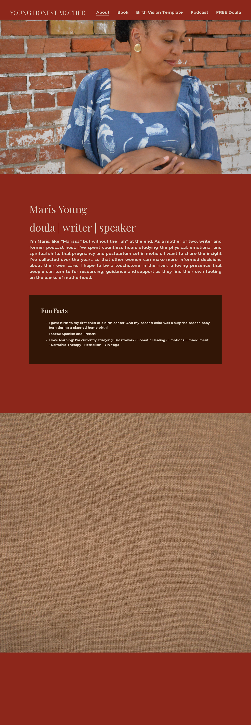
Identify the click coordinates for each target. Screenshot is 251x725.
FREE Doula (228, 12)
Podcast (199, 12)
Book (122, 12)
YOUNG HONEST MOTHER (47, 12)
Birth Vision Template (159, 12)
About (102, 12)
